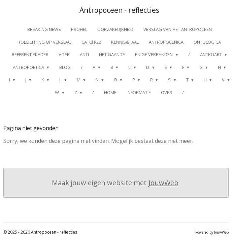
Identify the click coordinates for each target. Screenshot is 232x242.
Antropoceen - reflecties (119, 10)
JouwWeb (163, 182)
